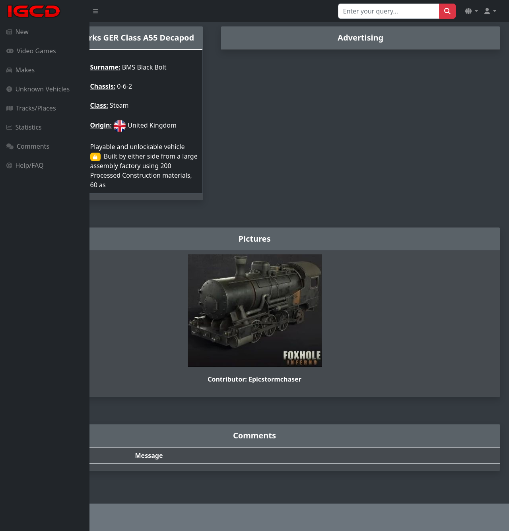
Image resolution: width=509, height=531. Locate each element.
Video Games (31, 51)
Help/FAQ (25, 165)
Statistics (24, 127)
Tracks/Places (31, 108)
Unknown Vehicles (38, 89)
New (17, 31)
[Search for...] (388, 11)
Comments (27, 146)
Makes (20, 70)
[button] (471, 11)
